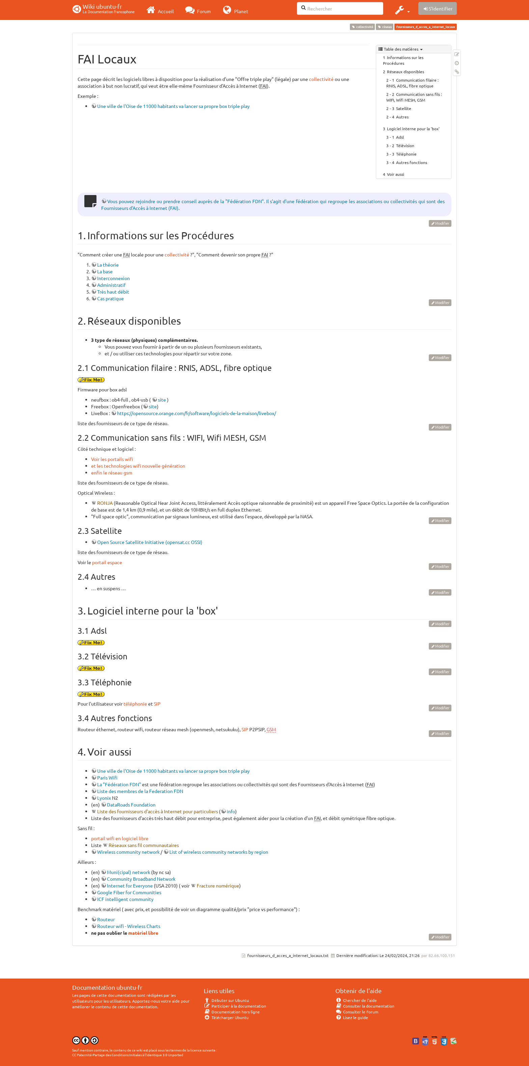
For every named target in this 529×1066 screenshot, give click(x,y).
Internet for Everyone (130, 885)
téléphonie (135, 704)
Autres (402, 116)
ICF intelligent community (125, 899)
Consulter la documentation (364, 1006)
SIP (157, 704)
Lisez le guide (351, 1017)
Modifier (442, 223)
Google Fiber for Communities (129, 892)
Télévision (405, 145)
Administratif (111, 285)
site (162, 400)
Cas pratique (110, 298)
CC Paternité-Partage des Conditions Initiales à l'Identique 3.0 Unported (127, 1054)
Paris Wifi (107, 777)
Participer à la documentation (235, 1006)
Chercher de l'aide (356, 1000)
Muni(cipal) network (128, 872)
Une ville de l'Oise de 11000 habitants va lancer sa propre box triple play (173, 106)
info (231, 811)
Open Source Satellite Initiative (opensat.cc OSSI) (149, 542)
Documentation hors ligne (232, 1011)
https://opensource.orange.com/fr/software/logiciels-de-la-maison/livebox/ (196, 413)
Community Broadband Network (141, 879)
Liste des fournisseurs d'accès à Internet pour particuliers (157, 811)
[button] (401, 10)
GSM (271, 729)
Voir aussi (395, 174)
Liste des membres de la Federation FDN (140, 791)
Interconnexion (113, 278)
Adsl (400, 137)
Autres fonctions (411, 162)
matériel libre (143, 933)
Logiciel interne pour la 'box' (413, 128)
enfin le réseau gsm (111, 472)
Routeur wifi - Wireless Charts (128, 926)
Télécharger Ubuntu (226, 1017)
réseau (385, 26)
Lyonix (104, 798)
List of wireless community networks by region (218, 852)
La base (105, 271)
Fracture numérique (218, 885)
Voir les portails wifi (112, 459)
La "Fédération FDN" (119, 784)
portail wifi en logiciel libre (119, 838)
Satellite (403, 108)
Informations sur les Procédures (403, 60)
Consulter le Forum (356, 1011)
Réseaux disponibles (405, 71)
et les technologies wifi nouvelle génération (138, 466)
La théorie (108, 265)
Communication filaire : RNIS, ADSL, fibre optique (412, 82)
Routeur (106, 919)
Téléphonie (406, 154)
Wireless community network (128, 852)
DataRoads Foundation (131, 804)
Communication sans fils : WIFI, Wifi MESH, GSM (414, 97)
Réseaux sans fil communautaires (144, 845)
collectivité (362, 26)
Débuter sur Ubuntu (226, 1000)
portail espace (107, 562)
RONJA (105, 503)
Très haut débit (113, 292)
